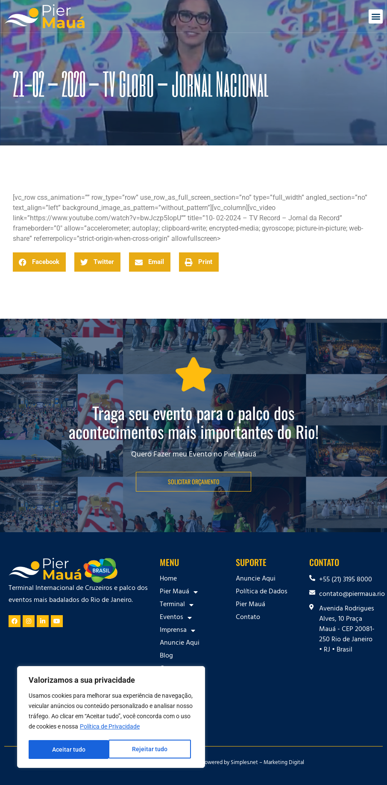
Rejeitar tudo (69, 749)
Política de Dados (261, 592)
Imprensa (177, 630)
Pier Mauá (179, 592)
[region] (111, 718)
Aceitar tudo (153, 749)
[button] (376, 16)
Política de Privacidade (110, 728)
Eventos (176, 617)
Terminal (177, 605)
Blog (166, 656)
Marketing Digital (284, 763)
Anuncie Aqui (179, 643)
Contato (248, 617)
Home (168, 579)
